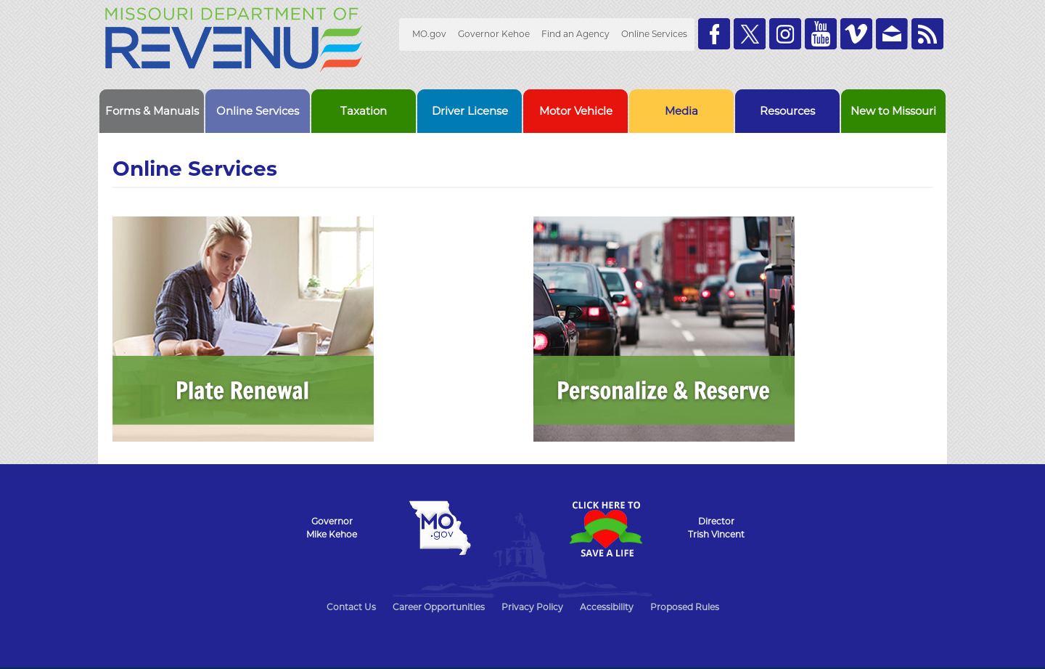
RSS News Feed (927, 33)
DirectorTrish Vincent (716, 528)
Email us (892, 33)
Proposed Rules (684, 606)
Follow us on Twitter (750, 33)
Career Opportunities (439, 606)
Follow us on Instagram (785, 33)
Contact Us (351, 606)
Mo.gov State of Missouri (439, 528)
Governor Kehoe (494, 33)
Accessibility (607, 606)
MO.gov (429, 33)
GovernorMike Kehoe (331, 528)
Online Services (654, 33)
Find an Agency (575, 33)
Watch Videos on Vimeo (856, 33)
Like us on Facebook (714, 33)
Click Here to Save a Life (605, 528)
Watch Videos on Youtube (821, 33)
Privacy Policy (532, 606)
